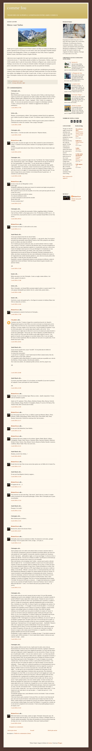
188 (76, 165)
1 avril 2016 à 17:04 (16, 107)
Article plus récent (12, 730)
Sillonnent (78, 149)
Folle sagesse (79, 164)
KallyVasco (79, 140)
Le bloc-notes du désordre (79, 154)
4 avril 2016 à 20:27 (16, 531)
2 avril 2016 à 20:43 (16, 341)
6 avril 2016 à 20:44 (16, 723)
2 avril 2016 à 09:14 (16, 218)
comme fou (16, 8)
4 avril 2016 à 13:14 (16, 500)
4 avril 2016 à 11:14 (16, 486)
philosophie (19, 83)
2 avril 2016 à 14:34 (16, 304)
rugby (23, 83)
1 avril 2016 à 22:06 (16, 176)
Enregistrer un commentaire (16, 727)
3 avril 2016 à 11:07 (16, 466)
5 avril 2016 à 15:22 (16, 639)
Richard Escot (15, 140)
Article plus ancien (52, 730)
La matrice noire (76, 84)
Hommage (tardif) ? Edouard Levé (79, 158)
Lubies (77, 148)
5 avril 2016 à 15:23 (16, 708)
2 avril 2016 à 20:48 (16, 372)
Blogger (60, 743)
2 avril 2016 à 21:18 (16, 430)
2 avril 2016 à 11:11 (16, 229)
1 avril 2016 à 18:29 (16, 135)
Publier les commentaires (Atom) (22, 733)
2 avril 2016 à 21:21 (16, 446)
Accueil (32, 730)
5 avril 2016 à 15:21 (16, 587)
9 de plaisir (14, 320)
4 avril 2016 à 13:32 (16, 510)
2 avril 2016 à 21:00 (16, 388)
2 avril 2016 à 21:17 (16, 420)
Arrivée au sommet (76, 105)
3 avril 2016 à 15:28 (16, 476)
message (14, 83)
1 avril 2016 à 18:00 (16, 124)
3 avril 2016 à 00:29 (16, 456)
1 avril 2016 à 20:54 (16, 152)
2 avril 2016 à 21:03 (16, 407)
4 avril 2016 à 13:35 (16, 521)
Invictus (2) (74, 62)
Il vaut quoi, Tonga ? (77, 94)
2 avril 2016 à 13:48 (16, 280)
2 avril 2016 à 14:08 (16, 292)
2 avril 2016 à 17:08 (16, 314)
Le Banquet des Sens (77, 73)
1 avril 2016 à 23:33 (16, 203)
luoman (50, 743)
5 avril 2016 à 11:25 (16, 543)
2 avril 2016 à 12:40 (16, 268)
